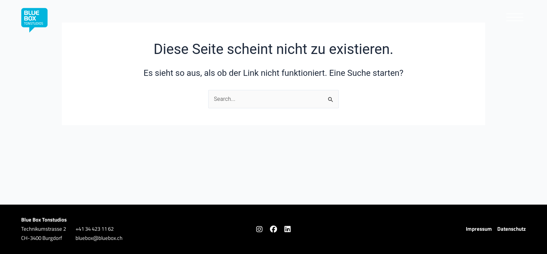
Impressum (479, 229)
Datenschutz (511, 229)
